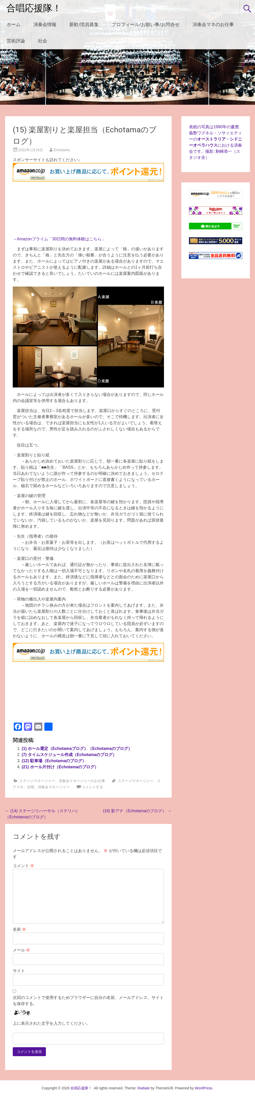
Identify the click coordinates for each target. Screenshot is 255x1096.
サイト (19, 971)
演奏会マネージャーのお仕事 (82, 781)
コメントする (92, 787)
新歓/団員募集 (84, 24)
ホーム (13, 24)
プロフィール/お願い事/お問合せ (146, 24)
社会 (42, 40)
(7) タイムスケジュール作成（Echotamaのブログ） (69, 754)
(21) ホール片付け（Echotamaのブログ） (60, 767)
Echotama (62, 150)
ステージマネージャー (37, 781)
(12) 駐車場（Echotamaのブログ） (54, 761)
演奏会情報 (44, 24)
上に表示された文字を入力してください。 (51, 1023)
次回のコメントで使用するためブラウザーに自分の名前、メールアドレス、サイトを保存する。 (88, 1000)
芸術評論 (16, 40)
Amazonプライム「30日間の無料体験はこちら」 (61, 239)
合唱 (30, 787)
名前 (19, 929)
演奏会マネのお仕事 (213, 24)
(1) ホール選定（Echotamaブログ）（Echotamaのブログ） (77, 748)
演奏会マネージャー (54, 787)
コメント (23, 866)
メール (21, 950)
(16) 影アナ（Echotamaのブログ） (137, 811)
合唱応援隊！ (33, 8)
